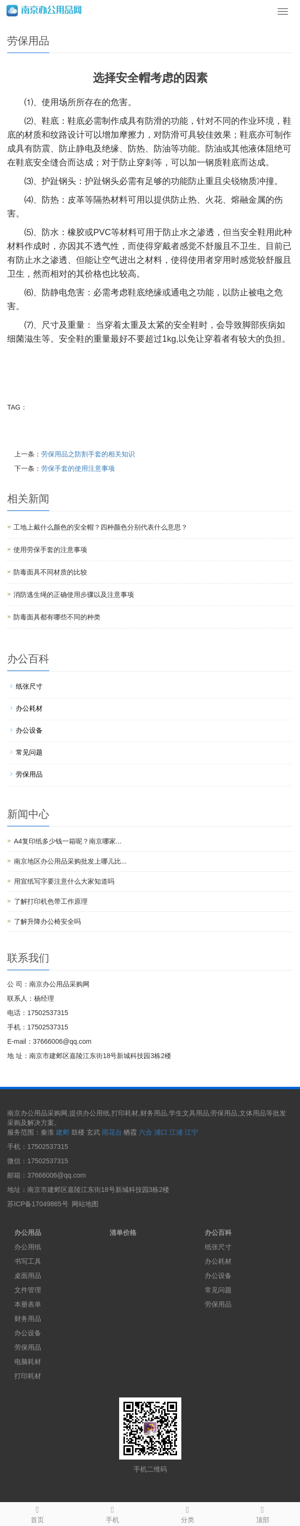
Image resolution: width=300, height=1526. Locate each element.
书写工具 (27, 1261)
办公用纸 (27, 1247)
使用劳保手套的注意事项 (50, 549)
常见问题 (29, 752)
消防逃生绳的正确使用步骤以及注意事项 (73, 594)
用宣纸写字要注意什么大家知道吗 (64, 881)
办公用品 (27, 1232)
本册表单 (27, 1304)
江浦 (176, 1132)
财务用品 (27, 1318)
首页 (37, 1513)
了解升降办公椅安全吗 (47, 921)
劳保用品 (29, 774)
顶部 (262, 1513)
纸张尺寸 (29, 686)
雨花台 (112, 1132)
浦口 (160, 1132)
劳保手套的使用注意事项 (78, 468)
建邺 (62, 1132)
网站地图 (85, 1204)
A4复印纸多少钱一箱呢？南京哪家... (68, 841)
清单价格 (123, 1232)
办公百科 (218, 1232)
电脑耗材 (27, 1361)
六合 (145, 1132)
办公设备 (29, 730)
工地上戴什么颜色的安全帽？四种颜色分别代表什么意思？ (100, 527)
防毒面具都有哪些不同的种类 (56, 617)
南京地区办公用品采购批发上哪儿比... (70, 861)
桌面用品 (27, 1275)
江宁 (191, 1132)
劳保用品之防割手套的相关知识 (88, 454)
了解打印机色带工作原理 (51, 901)
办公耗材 (29, 708)
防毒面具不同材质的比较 (50, 572)
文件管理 (27, 1290)
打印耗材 (27, 1376)
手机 (112, 1513)
